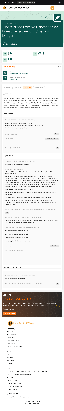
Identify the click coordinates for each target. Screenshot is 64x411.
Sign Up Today (10, 313)
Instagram (10, 357)
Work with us (11, 335)
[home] (26, 8)
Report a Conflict (13, 341)
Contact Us (11, 344)
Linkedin (10, 363)
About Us (10, 332)
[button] (58, 8)
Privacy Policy (12, 380)
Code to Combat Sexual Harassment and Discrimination (27, 371)
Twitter (9, 354)
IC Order (10, 377)
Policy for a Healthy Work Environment (20, 374)
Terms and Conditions (14, 386)
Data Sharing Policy (14, 383)
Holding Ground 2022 (14, 347)
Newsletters (11, 338)
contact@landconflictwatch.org (18, 397)
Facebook (10, 360)
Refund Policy (12, 389)
